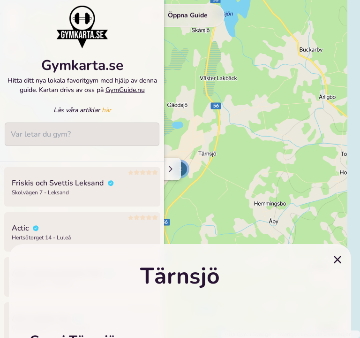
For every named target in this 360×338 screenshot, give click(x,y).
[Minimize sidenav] (170, 169)
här (106, 110)
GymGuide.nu (125, 89)
